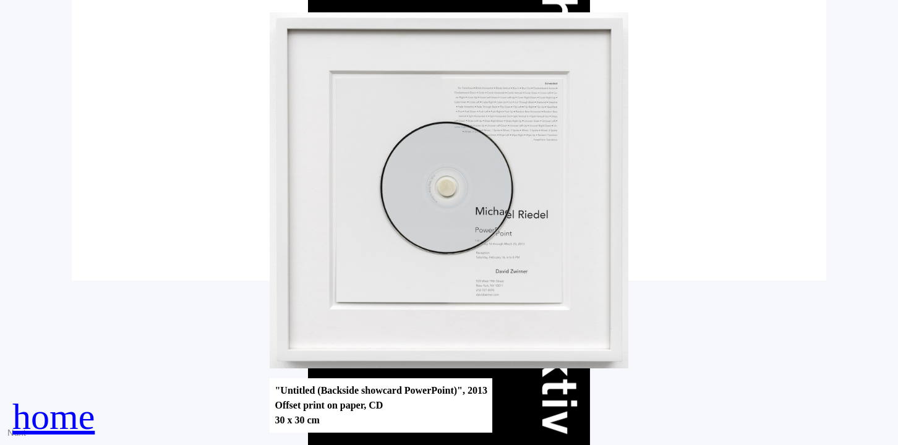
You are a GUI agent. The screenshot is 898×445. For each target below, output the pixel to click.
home (53, 416)
